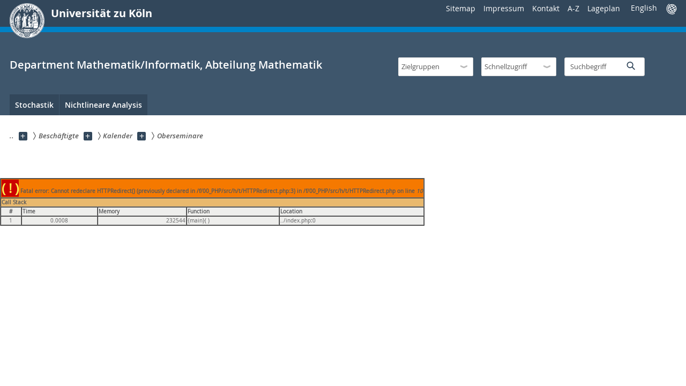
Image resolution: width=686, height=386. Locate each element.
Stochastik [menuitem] (34, 105)
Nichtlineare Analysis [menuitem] (103, 105)
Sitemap (460, 8)
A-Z (573, 8)
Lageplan (603, 8)
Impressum (503, 8)
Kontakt (546, 8)
